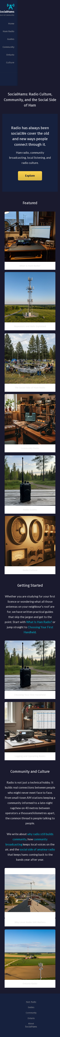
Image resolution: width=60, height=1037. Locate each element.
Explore (30, 175)
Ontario (31, 1018)
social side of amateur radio (37, 849)
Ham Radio (31, 1002)
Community (31, 1012)
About (31, 1023)
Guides (31, 1007)
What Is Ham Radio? (39, 622)
